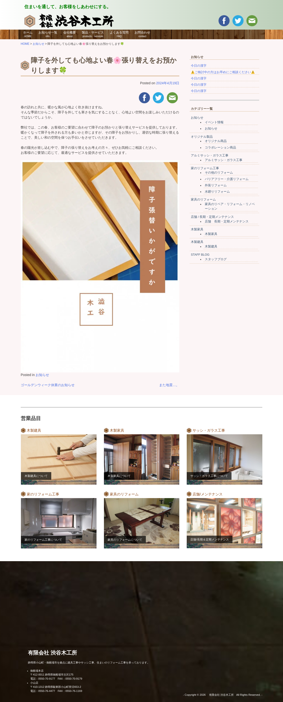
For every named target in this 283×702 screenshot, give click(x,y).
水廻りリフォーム (217, 191)
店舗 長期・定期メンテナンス (227, 221)
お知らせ (42, 375)
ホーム (27, 34)
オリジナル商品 (216, 141)
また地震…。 (169, 385)
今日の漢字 (198, 65)
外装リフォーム (216, 185)
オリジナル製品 (202, 136)
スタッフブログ (216, 259)
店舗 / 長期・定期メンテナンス (212, 217)
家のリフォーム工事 (205, 168)
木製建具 (197, 242)
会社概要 (69, 34)
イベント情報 (214, 122)
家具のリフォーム (203, 199)
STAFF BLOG (200, 254)
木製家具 (197, 229)
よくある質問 (119, 34)
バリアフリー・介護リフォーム (227, 179)
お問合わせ (142, 34)
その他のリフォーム (219, 172)
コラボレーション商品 (220, 147)
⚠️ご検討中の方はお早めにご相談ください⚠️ (223, 72)
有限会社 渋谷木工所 (52, 653)
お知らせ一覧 (48, 34)
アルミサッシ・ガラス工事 (209, 155)
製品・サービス (93, 34)
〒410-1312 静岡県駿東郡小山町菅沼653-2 (55, 686)
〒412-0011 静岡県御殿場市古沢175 (51, 674)
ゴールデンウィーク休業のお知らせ (48, 385)
